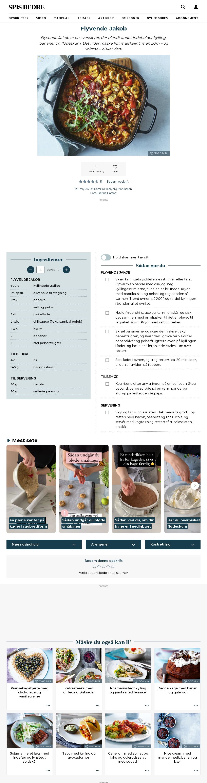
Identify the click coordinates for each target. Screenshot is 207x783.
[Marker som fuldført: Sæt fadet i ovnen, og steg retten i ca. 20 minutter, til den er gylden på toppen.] (107, 360)
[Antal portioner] (40, 269)
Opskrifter (18, 18)
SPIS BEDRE (26, 6)
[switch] (106, 257)
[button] (31, 489)
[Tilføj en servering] (66, 269)
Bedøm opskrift (118, 181)
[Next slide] (195, 486)
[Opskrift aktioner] (48, 705)
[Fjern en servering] (30, 269)
